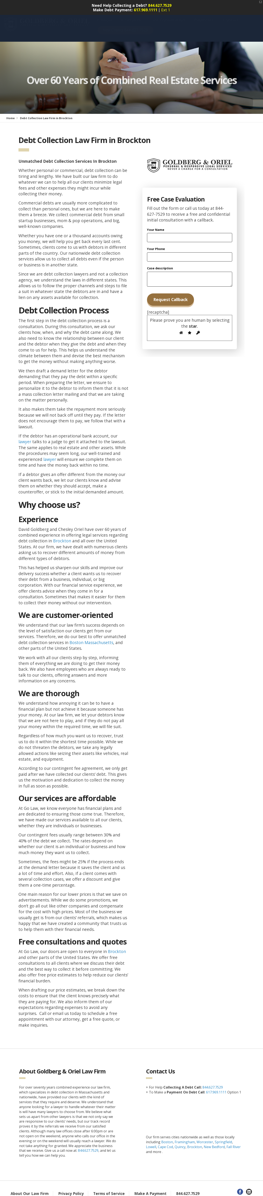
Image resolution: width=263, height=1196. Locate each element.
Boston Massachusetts (91, 639)
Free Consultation (167, 20)
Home (10, 114)
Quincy (180, 1143)
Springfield (223, 1138)
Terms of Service (109, 1189)
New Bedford (214, 1143)
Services (133, 20)
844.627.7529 (159, 3)
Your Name (155, 226)
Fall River (233, 1143)
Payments (204, 20)
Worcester (205, 1138)
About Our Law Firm (30, 1189)
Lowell (151, 1143)
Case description (160, 264)
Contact (230, 20)
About (107, 20)
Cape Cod (165, 1143)
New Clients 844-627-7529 (125, 30)
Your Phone (156, 245)
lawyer (24, 438)
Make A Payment (150, 1189)
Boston (167, 1138)
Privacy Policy (71, 1189)
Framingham (185, 1138)
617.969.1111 (145, 7)
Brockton (62, 537)
